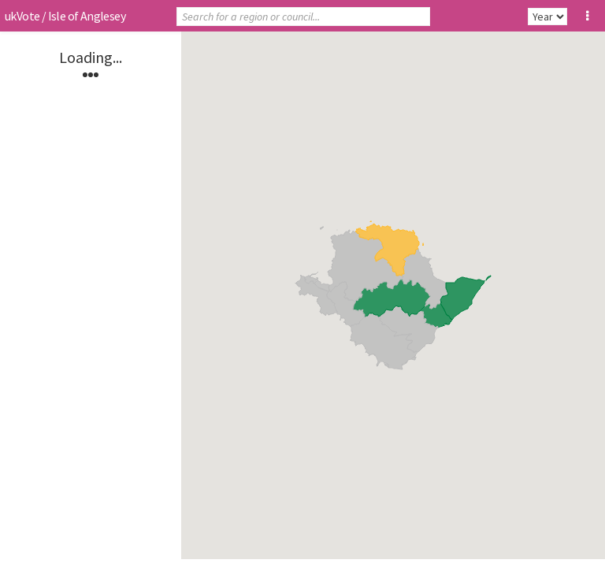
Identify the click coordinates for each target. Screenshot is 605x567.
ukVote (22, 16)
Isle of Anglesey (86, 16)
